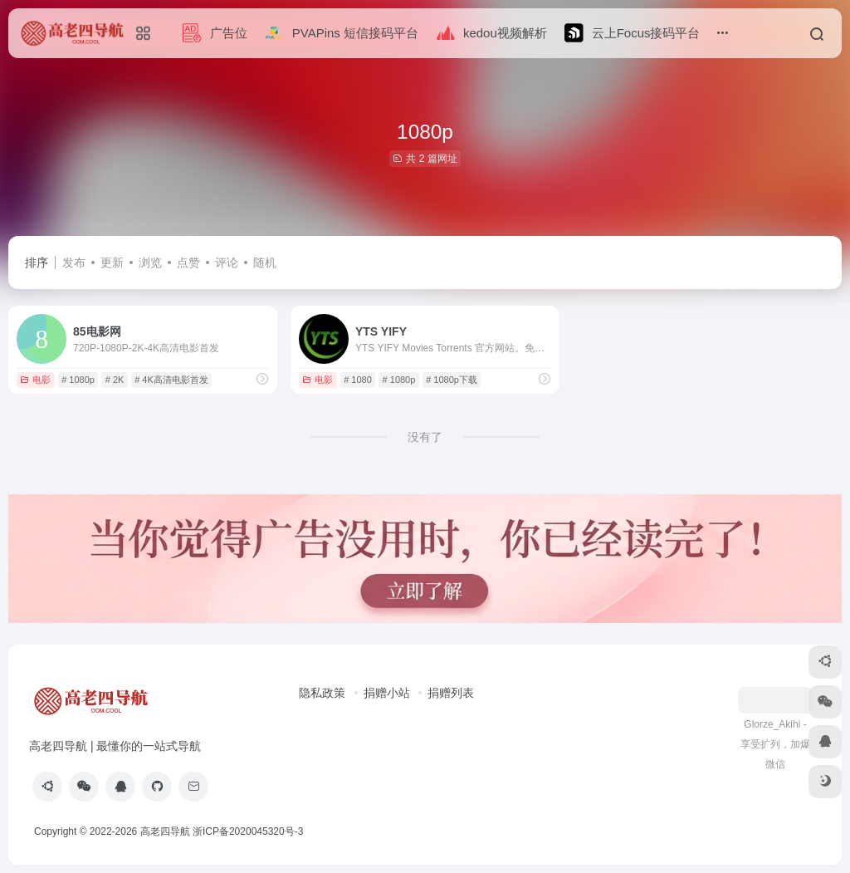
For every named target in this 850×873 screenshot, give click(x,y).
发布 (73, 262)
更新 (112, 262)
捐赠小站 (387, 692)
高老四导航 (165, 831)
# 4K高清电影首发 (171, 380)
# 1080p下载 (451, 380)
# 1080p (78, 380)
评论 (226, 262)
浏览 (150, 262)
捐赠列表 (450, 692)
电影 (35, 380)
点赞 (188, 262)
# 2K (115, 380)
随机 (264, 262)
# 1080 (358, 380)
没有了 (425, 437)
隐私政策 (322, 692)
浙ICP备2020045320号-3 (249, 831)
